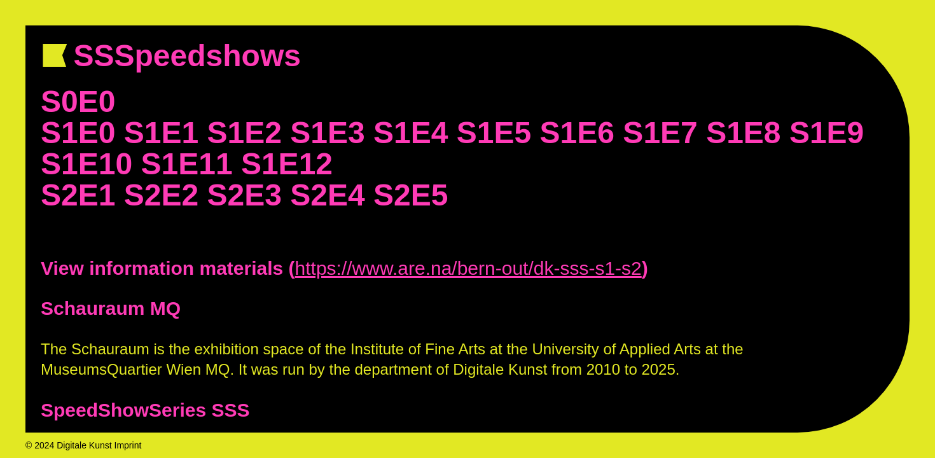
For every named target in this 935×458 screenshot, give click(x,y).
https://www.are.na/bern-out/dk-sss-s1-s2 (468, 268)
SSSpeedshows (191, 56)
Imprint (128, 445)
